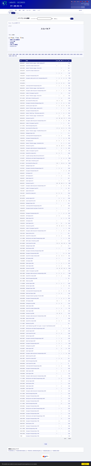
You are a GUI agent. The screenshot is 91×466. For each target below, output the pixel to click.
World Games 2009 (30, 248)
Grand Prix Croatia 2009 (31, 275)
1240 (69, 100)
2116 (69, 118)
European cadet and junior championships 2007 (36, 353)
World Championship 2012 (31, 125)
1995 (17, 54)
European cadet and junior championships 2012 (36, 148)
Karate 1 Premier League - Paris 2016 (33, 68)
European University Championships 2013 (34, 103)
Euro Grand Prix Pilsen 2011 (32, 163)
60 (68, 65)
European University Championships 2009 (34, 250)
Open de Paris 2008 (30, 318)
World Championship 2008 (31, 278)
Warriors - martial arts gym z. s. (35, 450)
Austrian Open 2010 (30, 198)
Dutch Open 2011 (29, 180)
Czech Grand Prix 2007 (30, 333)
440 (69, 168)
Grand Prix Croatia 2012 (31, 153)
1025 (69, 90)
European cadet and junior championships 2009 (36, 273)
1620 (69, 268)
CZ (72, 1)
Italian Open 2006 (29, 371)
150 (69, 75)
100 (69, 270)
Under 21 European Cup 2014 (32, 93)
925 (69, 230)
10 (68, 250)
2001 (36, 54)
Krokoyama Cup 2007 (30, 345)
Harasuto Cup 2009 (30, 268)
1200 (69, 378)
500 (69, 138)
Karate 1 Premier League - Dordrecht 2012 (35, 143)
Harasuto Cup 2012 (30, 145)
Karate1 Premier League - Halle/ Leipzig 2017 (35, 63)
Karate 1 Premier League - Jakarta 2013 (34, 108)
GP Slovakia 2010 (29, 215)
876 (69, 313)
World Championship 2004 (31, 393)
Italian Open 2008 (29, 305)
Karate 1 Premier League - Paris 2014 (33, 95)
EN (75, 1)
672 (69, 105)
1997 (23, 54)
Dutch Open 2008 (29, 310)
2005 (49, 54)
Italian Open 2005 (29, 386)
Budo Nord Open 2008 (30, 293)
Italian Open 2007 (29, 348)
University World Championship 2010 (34, 205)
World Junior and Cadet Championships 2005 (35, 378)
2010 (65, 54)
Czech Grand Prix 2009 (30, 243)
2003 (43, 54)
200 (69, 336)
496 (69, 153)
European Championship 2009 (32, 253)
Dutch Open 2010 (29, 223)
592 (69, 193)
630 (69, 223)
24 (68, 210)
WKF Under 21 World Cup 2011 (32, 160)
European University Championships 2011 (34, 168)
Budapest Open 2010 (30, 203)
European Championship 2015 (32, 75)
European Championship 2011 (32, 170)
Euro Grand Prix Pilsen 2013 (32, 100)
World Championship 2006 (31, 361)
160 (69, 341)
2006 (52, 54)
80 (68, 160)
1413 (69, 225)
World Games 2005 (30, 383)
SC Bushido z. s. (11, 450)
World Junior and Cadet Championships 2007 (35, 328)
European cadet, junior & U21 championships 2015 (36, 78)
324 (69, 303)
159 (69, 308)
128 (69, 258)
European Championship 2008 (32, 298)
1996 (20, 54)
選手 (10, 13)
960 (69, 135)
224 (69, 215)
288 (69, 235)
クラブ (13, 13)
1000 (69, 248)
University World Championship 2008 (34, 290)
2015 (81, 54)
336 (69, 320)
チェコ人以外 (15, 22)
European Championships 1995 (32, 433)
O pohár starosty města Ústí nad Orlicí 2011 (35, 155)
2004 (46, 54)
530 (69, 103)
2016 (10, 55)
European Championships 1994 (32, 436)
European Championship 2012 (32, 138)
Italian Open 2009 (29, 263)
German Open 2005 (30, 381)
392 (69, 113)
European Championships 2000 (32, 413)
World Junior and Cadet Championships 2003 (35, 398)
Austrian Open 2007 (30, 331)
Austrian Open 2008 (30, 283)
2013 (75, 54)
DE (84, 1)
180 (69, 95)
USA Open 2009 (29, 260)
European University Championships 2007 (34, 338)
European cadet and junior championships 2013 (36, 120)
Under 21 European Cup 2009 (32, 270)
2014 (78, 54)
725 (69, 185)
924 (69, 255)
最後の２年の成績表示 (15, 39)
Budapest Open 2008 (30, 288)
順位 (16, 10)
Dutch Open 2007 (29, 351)
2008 (59, 54)
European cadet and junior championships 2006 (36, 376)
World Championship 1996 (31, 428)
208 (69, 275)
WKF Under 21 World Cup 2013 (32, 98)
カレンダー (28, 10)
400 (69, 83)
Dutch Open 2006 (29, 373)
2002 (39, 54)
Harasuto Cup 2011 (30, 183)
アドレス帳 (12, 41)
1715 (69, 128)
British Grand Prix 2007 (31, 356)
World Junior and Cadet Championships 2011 (35, 158)
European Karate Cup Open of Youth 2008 (34, 295)
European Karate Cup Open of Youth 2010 (34, 208)
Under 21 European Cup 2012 (32, 150)
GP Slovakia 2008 (29, 300)
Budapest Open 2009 (30, 245)
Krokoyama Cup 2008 (30, 303)
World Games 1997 (30, 423)
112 (69, 175)
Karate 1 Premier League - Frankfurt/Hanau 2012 (36, 130)
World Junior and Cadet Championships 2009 (35, 238)
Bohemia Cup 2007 (30, 323)
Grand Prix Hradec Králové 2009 (32, 255)
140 (69, 180)
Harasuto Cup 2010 (30, 225)
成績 (20, 10)
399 (69, 300)
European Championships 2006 (32, 368)
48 (68, 80)
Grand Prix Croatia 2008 (31, 320)
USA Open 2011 (29, 173)
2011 (68, 54)
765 (69, 200)
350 (69, 238)
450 (69, 213)
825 (69, 148)
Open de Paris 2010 (30, 233)
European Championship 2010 (32, 213)
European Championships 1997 (32, 426)
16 (68, 133)
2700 (69, 145)
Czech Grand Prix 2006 (30, 363)
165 (69, 285)
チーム (17, 13)
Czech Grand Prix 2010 (30, 200)
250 (69, 170)
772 (69, 140)
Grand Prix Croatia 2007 (31, 358)
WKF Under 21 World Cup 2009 (32, 240)
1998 (27, 54)
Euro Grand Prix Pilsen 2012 (32, 128)
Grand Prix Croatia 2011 (31, 193)
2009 (62, 54)
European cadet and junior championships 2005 (36, 391)
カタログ (11, 10)
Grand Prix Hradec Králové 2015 (32, 70)
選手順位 (12, 43)
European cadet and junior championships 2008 (36, 316)
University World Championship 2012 (34, 135)
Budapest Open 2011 (30, 165)
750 (69, 316)
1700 (69, 78)
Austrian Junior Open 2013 (31, 105)
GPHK (34, 10)
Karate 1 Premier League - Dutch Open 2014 (35, 88)
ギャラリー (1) (13, 46)
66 (68, 358)
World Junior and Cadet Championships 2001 (35, 408)
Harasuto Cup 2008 (30, 313)
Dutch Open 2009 (29, 265)
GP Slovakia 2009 (29, 258)
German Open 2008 (30, 285)
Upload (80, 10)
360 (69, 198)
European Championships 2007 (32, 343)
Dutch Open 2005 (29, 388)
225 (69, 143)
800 (69, 120)
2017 (13, 55)
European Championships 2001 (32, 411)
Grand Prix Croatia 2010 (31, 235)
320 (69, 98)
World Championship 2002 (31, 403)
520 (69, 290)
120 (69, 63)
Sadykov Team (56, 450)
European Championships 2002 (32, 406)
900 (69, 85)
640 (69, 265)
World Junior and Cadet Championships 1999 (35, 416)
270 (69, 108)
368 (69, 333)
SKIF (23, 10)
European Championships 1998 (32, 421)
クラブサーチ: (41, 18)
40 (68, 70)
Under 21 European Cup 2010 (32, 228)
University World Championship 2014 (34, 85)
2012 (71, 54)
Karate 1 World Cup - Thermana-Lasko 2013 (35, 113)
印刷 (45, 444)
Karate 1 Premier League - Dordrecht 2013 (35, 115)
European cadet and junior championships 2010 (36, 230)
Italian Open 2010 (29, 218)
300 (69, 115)
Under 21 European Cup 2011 (32, 188)
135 (69, 130)
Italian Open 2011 (29, 178)
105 (69, 88)
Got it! (85, 464)
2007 (55, 54)
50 (68, 278)
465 (69, 263)
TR (81, 1)
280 (69, 205)
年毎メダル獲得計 (14, 44)
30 (68, 190)
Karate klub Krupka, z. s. (21, 450)
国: (61, 18)
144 (69, 73)
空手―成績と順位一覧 (16, 6)
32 (68, 245)
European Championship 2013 (32, 110)
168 (69, 293)
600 (69, 361)
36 (68, 208)
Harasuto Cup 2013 (30, 118)
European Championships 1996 (32, 431)
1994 (14, 54)
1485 (69, 183)
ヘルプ (38, 10)
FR (78, 1)
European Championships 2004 (32, 396)
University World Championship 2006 (34, 366)
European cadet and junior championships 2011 (36, 185)
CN (88, 1)
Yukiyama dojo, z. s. (47, 450)
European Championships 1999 (32, 418)
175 (69, 110)
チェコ (9, 22)
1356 (69, 243)
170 (69, 150)
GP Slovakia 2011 (29, 175)
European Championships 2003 (32, 401)
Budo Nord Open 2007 (30, 341)
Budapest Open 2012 (30, 133)
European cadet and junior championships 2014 (36, 90)
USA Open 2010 (29, 220)
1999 (30, 54)
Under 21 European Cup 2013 (32, 123)
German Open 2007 (30, 336)
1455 (69, 163)
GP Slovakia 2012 (29, 140)
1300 (69, 158)
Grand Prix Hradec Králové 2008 (32, 308)
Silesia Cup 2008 (29, 280)
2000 (33, 54)
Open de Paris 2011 (30, 190)
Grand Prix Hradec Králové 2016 (32, 65)
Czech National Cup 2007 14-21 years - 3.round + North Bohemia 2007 (40, 325)
